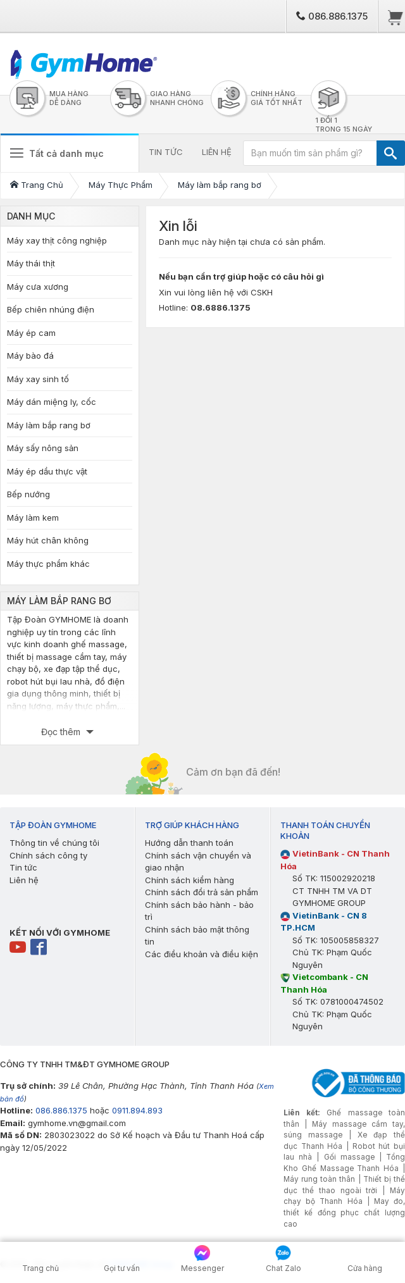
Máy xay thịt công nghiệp (57, 240)
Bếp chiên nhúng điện (50, 309)
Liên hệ (24, 880)
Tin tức (23, 867)
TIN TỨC (166, 152)
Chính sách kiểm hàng (189, 880)
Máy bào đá (30, 355)
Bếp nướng (28, 494)
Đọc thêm (62, 731)
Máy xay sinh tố (38, 379)
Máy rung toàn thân (319, 1179)
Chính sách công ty (48, 855)
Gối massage (349, 1157)
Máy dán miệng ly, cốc (51, 402)
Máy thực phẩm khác (48, 564)
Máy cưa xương (37, 287)
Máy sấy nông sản (42, 448)
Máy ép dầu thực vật (47, 471)
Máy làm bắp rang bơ (48, 425)
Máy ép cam (31, 333)
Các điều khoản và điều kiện (201, 954)
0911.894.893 (137, 1110)
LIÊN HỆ (217, 152)
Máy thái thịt (31, 263)
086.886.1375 (332, 16)
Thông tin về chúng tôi (54, 843)
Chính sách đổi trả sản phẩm (201, 892)
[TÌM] (391, 153)
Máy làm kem (33, 517)
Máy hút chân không (48, 540)
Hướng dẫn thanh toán (189, 843)
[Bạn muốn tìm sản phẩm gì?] (310, 153)
